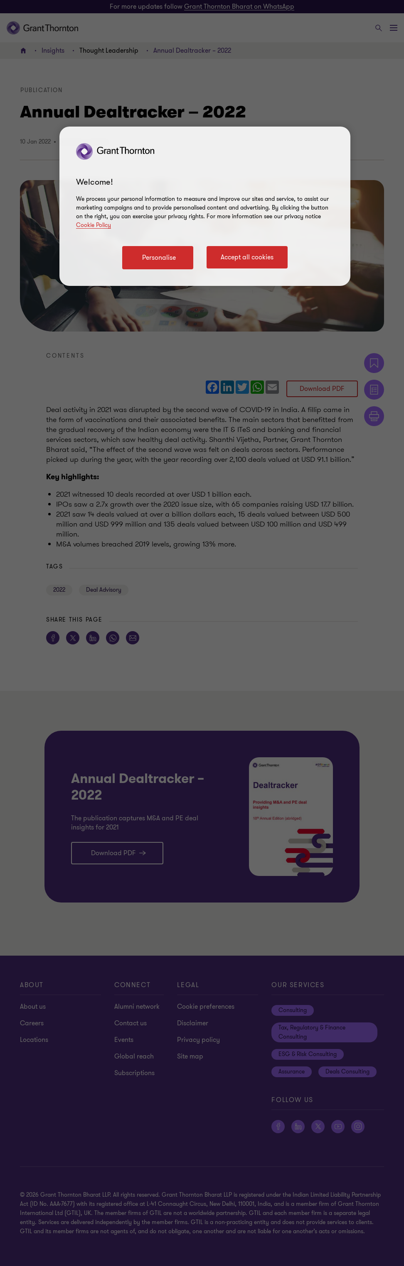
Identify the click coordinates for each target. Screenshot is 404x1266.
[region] (204, 206)
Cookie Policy (93, 225)
